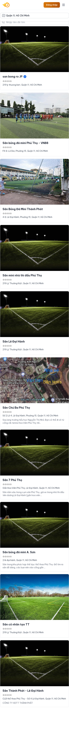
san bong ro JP (15, 76)
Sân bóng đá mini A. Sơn (19, 552)
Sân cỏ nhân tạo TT (16, 624)
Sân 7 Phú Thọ (12, 480)
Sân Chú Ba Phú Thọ (16, 407)
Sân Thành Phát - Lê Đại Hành (23, 690)
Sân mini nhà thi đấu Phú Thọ (22, 275)
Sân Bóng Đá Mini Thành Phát (23, 209)
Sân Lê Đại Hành (14, 341)
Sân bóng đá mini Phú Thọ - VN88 (25, 143)
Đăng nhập (51, 4)
